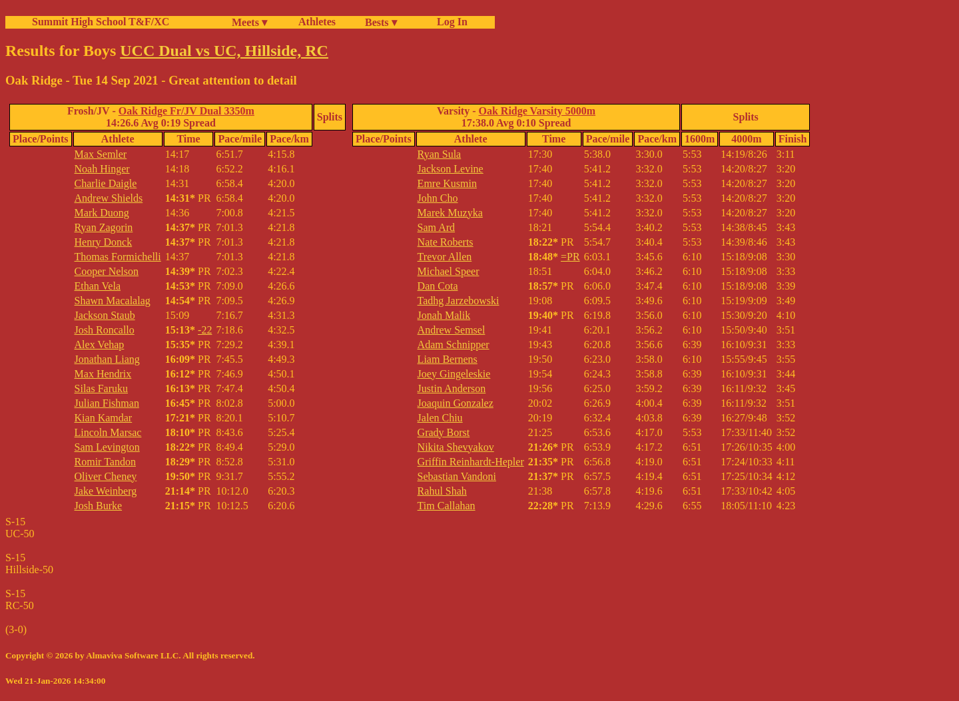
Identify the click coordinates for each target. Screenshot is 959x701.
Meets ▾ (249, 22)
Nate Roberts (446, 242)
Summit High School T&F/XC (100, 21)
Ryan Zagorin (104, 227)
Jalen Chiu (440, 417)
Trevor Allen (445, 256)
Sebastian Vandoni (457, 476)
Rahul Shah (442, 491)
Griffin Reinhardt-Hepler (471, 461)
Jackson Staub (105, 315)
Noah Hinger (102, 168)
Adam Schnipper (453, 344)
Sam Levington (107, 447)
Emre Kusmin (447, 183)
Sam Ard (436, 227)
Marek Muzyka (450, 212)
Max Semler (101, 154)
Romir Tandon (105, 461)
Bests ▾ (381, 22)
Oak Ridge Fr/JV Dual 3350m (186, 111)
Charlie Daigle (106, 183)
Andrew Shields (109, 198)
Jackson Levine (450, 168)
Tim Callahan (447, 505)
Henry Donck (104, 242)
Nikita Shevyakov (456, 447)
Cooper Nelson (107, 271)
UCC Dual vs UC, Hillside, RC (224, 50)
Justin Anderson (452, 388)
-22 (205, 330)
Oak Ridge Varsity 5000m (537, 111)
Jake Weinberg (106, 491)
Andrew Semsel (451, 330)
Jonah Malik (444, 315)
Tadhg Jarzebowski (458, 300)
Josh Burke (99, 505)
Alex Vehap (100, 344)
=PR (570, 256)
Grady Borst (444, 432)
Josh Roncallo (105, 330)
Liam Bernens (448, 359)
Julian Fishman (107, 403)
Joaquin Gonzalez (455, 403)
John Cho (438, 198)
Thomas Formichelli (118, 256)
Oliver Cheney (106, 476)
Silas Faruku (101, 388)
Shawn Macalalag (113, 300)
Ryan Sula (440, 154)
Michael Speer (449, 271)
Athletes (317, 21)
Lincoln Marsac (108, 432)
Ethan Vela (98, 286)
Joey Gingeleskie (454, 373)
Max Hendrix (103, 373)
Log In (450, 21)
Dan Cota (438, 286)
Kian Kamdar (104, 417)
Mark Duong (102, 212)
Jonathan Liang (107, 359)
